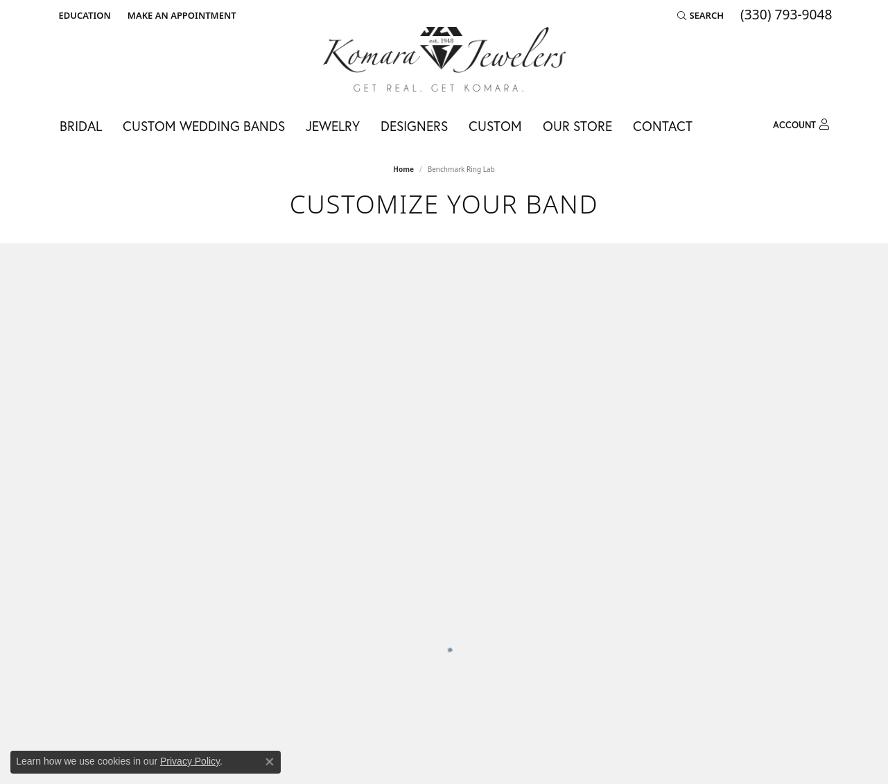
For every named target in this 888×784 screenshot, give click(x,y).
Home (403, 169)
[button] (83, 15)
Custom (495, 125)
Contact (663, 125)
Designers (414, 125)
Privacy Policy (190, 761)
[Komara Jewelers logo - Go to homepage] (444, 59)
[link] (180, 15)
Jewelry (333, 125)
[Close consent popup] (269, 762)
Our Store (577, 125)
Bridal (81, 125)
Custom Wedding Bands (204, 125)
